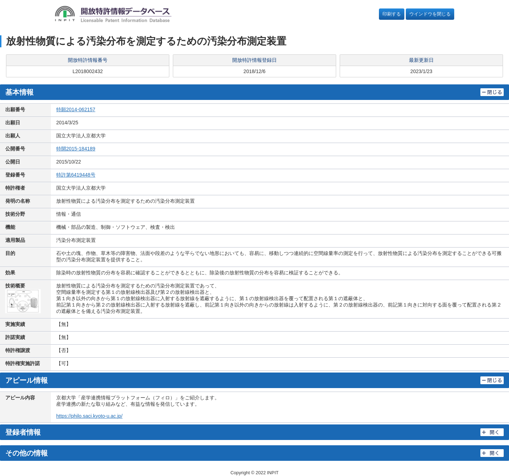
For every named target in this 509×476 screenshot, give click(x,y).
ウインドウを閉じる (430, 14)
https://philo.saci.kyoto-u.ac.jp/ (89, 416)
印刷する (391, 14)
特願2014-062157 (75, 109)
